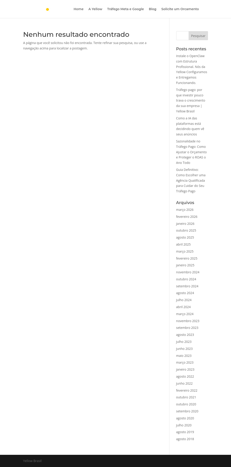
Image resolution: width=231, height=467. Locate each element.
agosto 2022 (185, 376)
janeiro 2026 (185, 223)
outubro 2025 (186, 230)
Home (78, 9)
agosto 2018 (185, 439)
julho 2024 (184, 300)
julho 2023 (184, 341)
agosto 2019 (185, 432)
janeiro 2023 (185, 369)
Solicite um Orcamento (180, 9)
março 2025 (185, 251)
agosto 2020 (185, 418)
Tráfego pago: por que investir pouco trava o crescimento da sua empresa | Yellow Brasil (190, 100)
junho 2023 (184, 348)
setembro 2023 (187, 327)
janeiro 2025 (185, 265)
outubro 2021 (186, 397)
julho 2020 (184, 425)
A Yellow (95, 9)
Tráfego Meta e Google (125, 9)
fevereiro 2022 (186, 390)
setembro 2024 (187, 286)
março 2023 (185, 362)
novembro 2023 (187, 321)
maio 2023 (184, 355)
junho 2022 (184, 383)
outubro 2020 (186, 404)
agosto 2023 (185, 334)
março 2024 (185, 314)
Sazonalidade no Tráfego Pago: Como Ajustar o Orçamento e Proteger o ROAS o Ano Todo (191, 152)
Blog (152, 9)
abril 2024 (183, 307)
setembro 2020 (187, 411)
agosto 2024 (185, 293)
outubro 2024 (186, 279)
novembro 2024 (187, 272)
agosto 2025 (185, 237)
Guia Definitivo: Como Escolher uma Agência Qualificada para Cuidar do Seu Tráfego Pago (191, 180)
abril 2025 (183, 244)
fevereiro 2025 (186, 258)
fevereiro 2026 (186, 216)
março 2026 (185, 209)
